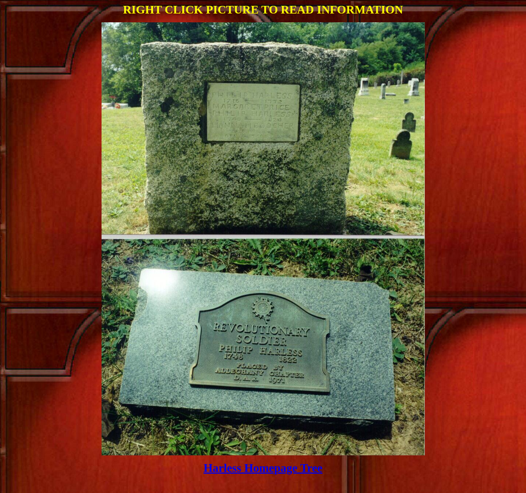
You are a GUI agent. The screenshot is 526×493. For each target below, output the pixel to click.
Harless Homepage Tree (262, 467)
